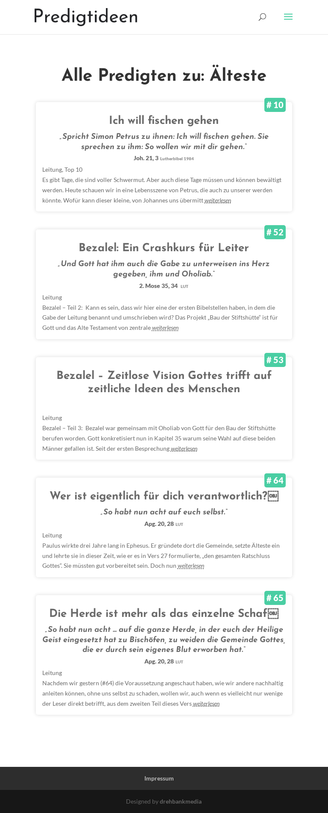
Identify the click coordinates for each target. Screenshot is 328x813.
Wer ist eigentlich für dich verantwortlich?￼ (164, 496)
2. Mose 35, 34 (163, 285)
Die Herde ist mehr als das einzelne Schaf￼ (163, 614)
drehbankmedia (181, 801)
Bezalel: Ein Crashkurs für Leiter (164, 248)
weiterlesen (218, 200)
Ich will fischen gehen (164, 121)
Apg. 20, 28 (163, 523)
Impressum (159, 778)
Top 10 (73, 169)
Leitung (52, 169)
